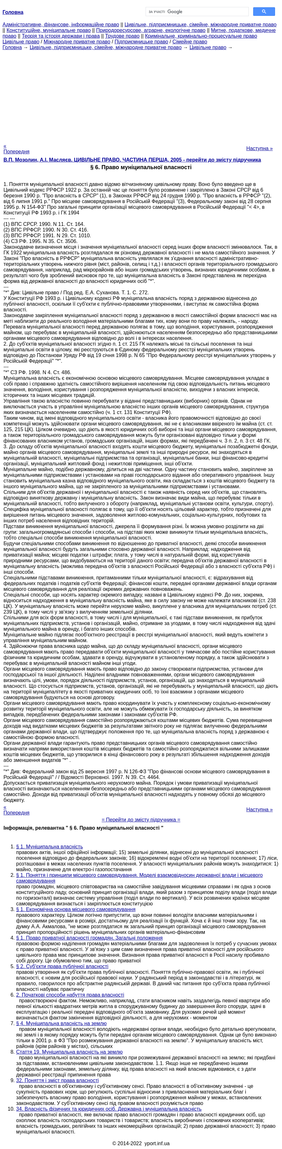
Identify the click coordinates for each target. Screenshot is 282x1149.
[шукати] (197, 12)
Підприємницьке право (141, 41)
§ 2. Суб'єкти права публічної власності (62, 966)
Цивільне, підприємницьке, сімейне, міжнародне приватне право (201, 24)
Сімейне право (189, 41)
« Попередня (16, 148)
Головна (12, 47)
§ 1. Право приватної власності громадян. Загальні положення (89, 938)
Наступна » (259, 148)
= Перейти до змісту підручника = (141, 819)
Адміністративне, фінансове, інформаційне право (61, 24)
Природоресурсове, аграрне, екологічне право (150, 30)
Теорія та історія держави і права (61, 36)
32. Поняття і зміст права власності (57, 1080)
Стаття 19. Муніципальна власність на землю (69, 1052)
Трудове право (122, 36)
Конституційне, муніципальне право (49, 30)
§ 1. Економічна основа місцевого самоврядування (75, 909)
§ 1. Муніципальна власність (49, 846)
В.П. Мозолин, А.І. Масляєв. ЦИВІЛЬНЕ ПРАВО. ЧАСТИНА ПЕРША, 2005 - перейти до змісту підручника (132, 160)
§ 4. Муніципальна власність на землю (61, 1023)
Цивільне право (21, 41)
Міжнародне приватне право (77, 41)
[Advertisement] (141, 94)
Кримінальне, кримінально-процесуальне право (201, 36)
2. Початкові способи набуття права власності (70, 995)
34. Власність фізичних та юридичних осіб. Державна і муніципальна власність (109, 1109)
